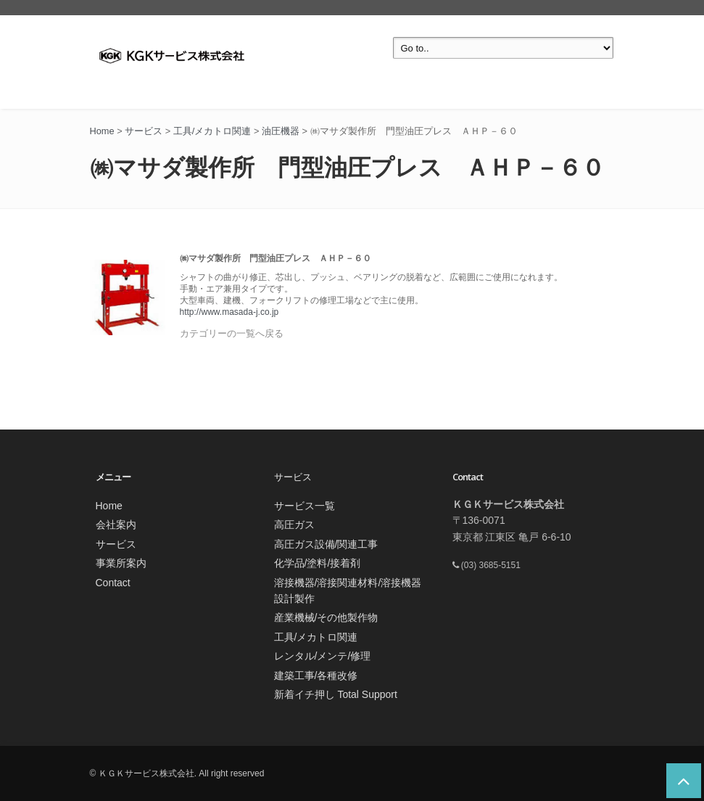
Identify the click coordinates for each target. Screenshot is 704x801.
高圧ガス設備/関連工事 (326, 544)
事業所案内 (121, 563)
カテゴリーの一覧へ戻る (231, 333)
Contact (113, 582)
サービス (116, 544)
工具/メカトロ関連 (316, 637)
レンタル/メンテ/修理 (322, 656)
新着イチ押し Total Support (335, 694)
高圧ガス (294, 524)
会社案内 (116, 524)
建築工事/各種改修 (316, 675)
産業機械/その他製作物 (326, 617)
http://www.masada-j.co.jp (229, 312)
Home (109, 506)
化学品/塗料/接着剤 (317, 563)
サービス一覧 (304, 506)
